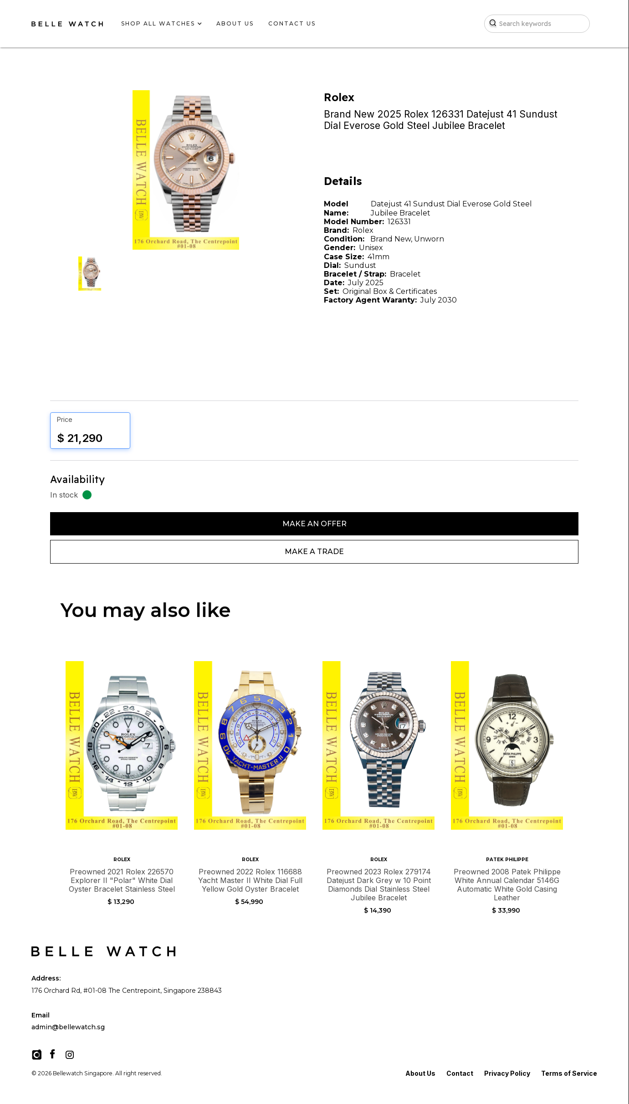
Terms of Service (569, 1073)
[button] (158, 23)
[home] (67, 23)
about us (235, 23)
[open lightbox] (90, 273)
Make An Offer (314, 523)
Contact (459, 1073)
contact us (292, 23)
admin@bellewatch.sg (68, 1027)
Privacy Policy (507, 1073)
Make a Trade (314, 551)
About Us (420, 1073)
